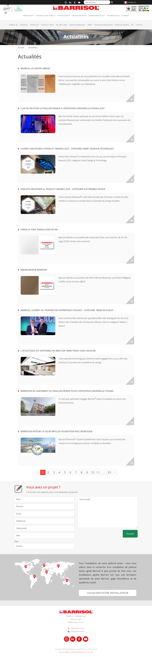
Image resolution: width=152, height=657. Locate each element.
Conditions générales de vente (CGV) (82, 652)
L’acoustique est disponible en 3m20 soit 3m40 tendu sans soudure (58, 350)
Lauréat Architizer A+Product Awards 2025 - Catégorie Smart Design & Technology (67, 148)
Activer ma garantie (122, 25)
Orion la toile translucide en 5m (39, 229)
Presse (90, 25)
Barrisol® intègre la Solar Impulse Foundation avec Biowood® (56, 431)
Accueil (21, 47)
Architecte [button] (34, 25)
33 (109, 472)
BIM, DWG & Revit (61, 25)
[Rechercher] (111, 2)
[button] (131, 2)
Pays (16, 541)
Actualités (125, 16)
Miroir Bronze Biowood (34, 269)
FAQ (132, 25)
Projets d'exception (79, 16)
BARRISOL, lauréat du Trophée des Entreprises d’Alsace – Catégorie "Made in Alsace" (67, 310)
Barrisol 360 (13, 25)
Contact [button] (139, 25)
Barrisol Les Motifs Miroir (35, 68)
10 (92, 472)
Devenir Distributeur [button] (76, 25)
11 (98, 472)
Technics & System (47, 25)
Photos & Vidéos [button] (63, 16)
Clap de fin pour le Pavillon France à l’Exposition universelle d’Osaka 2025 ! (63, 108)
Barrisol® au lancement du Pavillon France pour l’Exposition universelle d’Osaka (67, 391)
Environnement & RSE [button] (96, 16)
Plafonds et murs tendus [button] (45, 16)
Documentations (113, 16)
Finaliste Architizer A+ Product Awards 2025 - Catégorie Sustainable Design (63, 189)
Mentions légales (64, 652)
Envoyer (130, 533)
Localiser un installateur (103, 25)
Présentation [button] (28, 16)
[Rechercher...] (97, 2)
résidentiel (24, 25)
